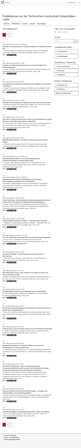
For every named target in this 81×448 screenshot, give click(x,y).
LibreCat (13, 435)
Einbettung (60, 89)
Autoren (25, 24)
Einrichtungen (41, 24)
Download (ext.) (22, 243)
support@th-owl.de (14, 439)
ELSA (4, 55)
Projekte (32, 24)
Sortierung (60, 70)
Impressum (15, 437)
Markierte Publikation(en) (63, 93)
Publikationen (16, 24)
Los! (76, 41)
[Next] (10, 35)
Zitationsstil (60, 75)
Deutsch (72, 2)
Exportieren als (61, 85)
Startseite (7, 24)
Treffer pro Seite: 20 (63, 66)
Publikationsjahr (62, 56)
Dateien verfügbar (12, 54)
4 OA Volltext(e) (61, 51)
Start (7, 2)
